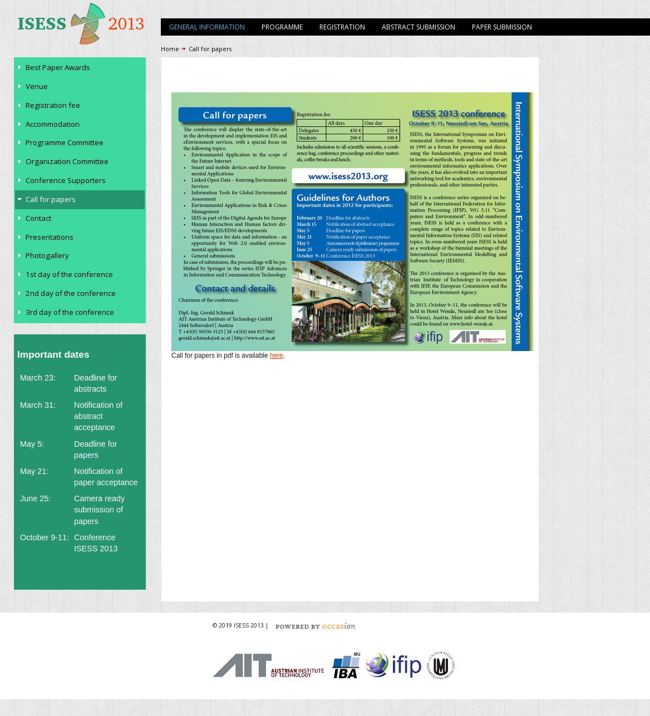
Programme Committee (65, 142)
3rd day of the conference (70, 312)
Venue (37, 86)
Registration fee (53, 105)
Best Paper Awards (58, 67)
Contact (38, 218)
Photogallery (47, 255)
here (276, 355)
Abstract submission (418, 27)
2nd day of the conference (71, 293)
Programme (282, 27)
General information (207, 27)
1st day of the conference (69, 274)
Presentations (49, 237)
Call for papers (51, 199)
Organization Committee (67, 161)
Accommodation (53, 124)
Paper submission (502, 27)
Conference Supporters (66, 180)
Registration (342, 27)
